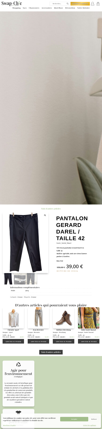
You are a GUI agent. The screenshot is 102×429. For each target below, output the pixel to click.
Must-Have (58, 8)
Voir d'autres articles (51, 209)
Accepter (74, 419)
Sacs (25, 8)
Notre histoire (83, 8)
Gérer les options (89, 425)
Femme (20, 297)
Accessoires (47, 8)
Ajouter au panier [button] (13, 341)
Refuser (94, 419)
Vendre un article (80, 4)
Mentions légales (9, 425)
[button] (45, 215)
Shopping (16, 8)
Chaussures (34, 8)
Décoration (70, 8)
